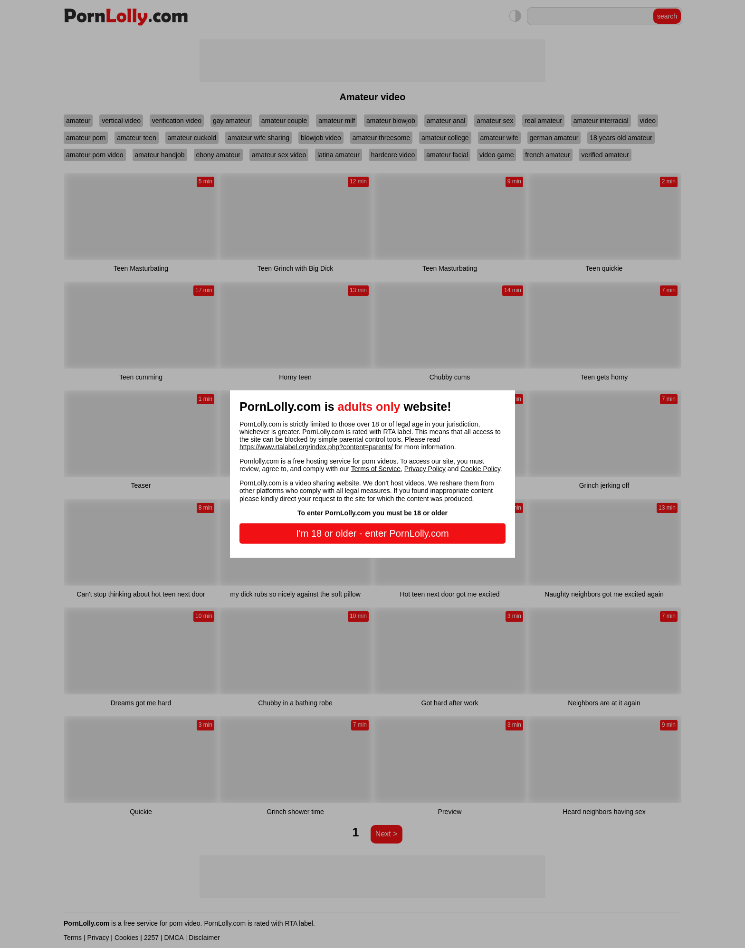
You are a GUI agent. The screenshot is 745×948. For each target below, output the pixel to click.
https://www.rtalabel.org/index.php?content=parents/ (316, 447)
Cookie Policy (480, 469)
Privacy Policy (425, 469)
